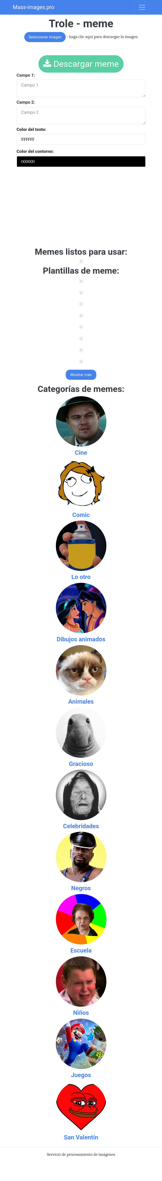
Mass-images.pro (33, 7)
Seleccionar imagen (45, 37)
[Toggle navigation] (142, 7)
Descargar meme (81, 64)
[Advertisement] (81, 209)
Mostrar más (80, 374)
